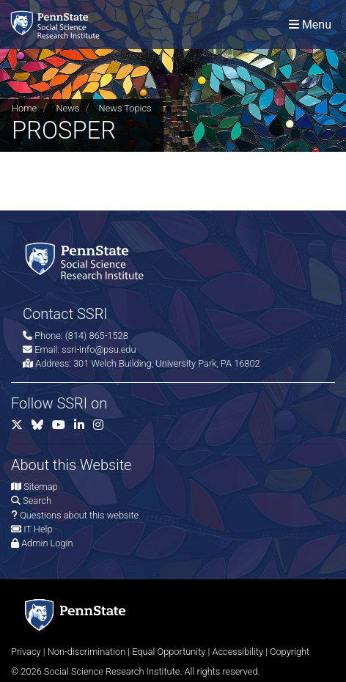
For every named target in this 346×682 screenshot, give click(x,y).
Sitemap (40, 486)
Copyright (289, 651)
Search (37, 500)
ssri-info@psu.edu (99, 349)
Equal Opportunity (168, 651)
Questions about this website (79, 515)
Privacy (26, 651)
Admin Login (47, 543)
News (67, 108)
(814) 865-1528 (96, 335)
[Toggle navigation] (310, 24)
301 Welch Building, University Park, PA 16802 (166, 363)
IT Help (37, 529)
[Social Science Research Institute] (58, 24)
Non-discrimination (87, 651)
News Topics (125, 108)
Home (24, 108)
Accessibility (237, 651)
